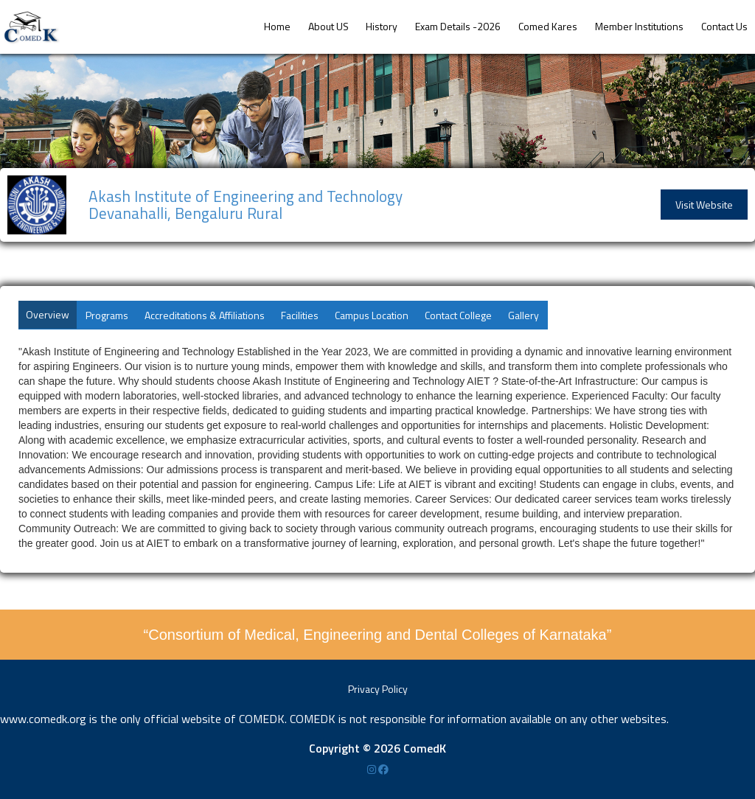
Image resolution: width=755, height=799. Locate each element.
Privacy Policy (378, 689)
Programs (107, 315)
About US (328, 26)
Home (277, 26)
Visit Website (704, 204)
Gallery (523, 315)
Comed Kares (547, 26)
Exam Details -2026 (458, 26)
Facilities (300, 315)
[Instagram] (372, 769)
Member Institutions (639, 26)
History (381, 26)
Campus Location (371, 315)
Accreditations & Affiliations (205, 315)
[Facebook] (383, 769)
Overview (47, 314)
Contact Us (724, 26)
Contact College (458, 315)
